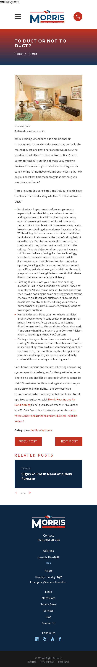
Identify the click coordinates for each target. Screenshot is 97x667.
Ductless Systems (41, 430)
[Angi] (52, 639)
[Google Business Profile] (37, 639)
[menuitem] (32, 662)
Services (48, 610)
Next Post (69, 441)
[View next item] (30, 492)
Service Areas (48, 604)
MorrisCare (48, 598)
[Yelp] (45, 639)
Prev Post (28, 441)
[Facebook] (60, 639)
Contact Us (48, 623)
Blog (48, 617)
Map (48, 562)
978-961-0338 (49, 539)
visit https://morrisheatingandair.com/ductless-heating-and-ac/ (46, 416)
